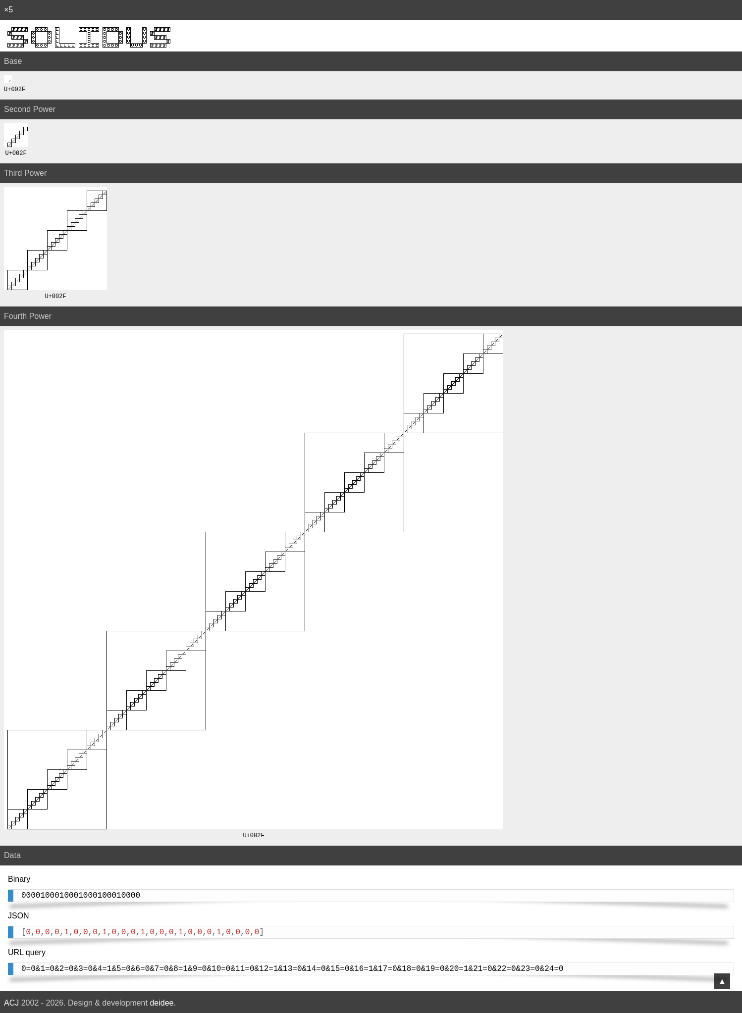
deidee (161, 1001)
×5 (8, 9)
